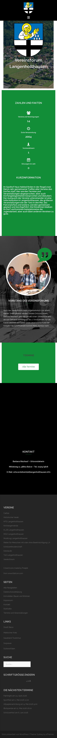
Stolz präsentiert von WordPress (15, 734)
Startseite (7, 609)
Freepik (25, 568)
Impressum (8, 600)
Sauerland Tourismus (12, 638)
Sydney (40, 734)
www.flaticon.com (15, 573)
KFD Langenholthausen (13, 521)
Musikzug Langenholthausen (15, 538)
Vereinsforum (9, 559)
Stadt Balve (8, 627)
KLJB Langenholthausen (13, 530)
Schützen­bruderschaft (12, 547)
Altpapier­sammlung (11, 704)
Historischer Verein (11, 517)
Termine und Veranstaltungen (15, 613)
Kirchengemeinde (10, 526)
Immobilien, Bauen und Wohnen (16, 596)
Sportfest (7, 700)
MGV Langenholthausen (13, 534)
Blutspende (8, 708)
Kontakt (6, 604)
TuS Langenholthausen (13, 555)
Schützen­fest (9, 713)
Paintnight (7, 696)
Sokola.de (7, 551)
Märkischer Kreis (10, 633)
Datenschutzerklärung (12, 592)
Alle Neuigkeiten (10, 588)
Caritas (6, 513)
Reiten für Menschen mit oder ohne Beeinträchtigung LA (26, 542)
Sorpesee (7, 643)
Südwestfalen (9, 649)
